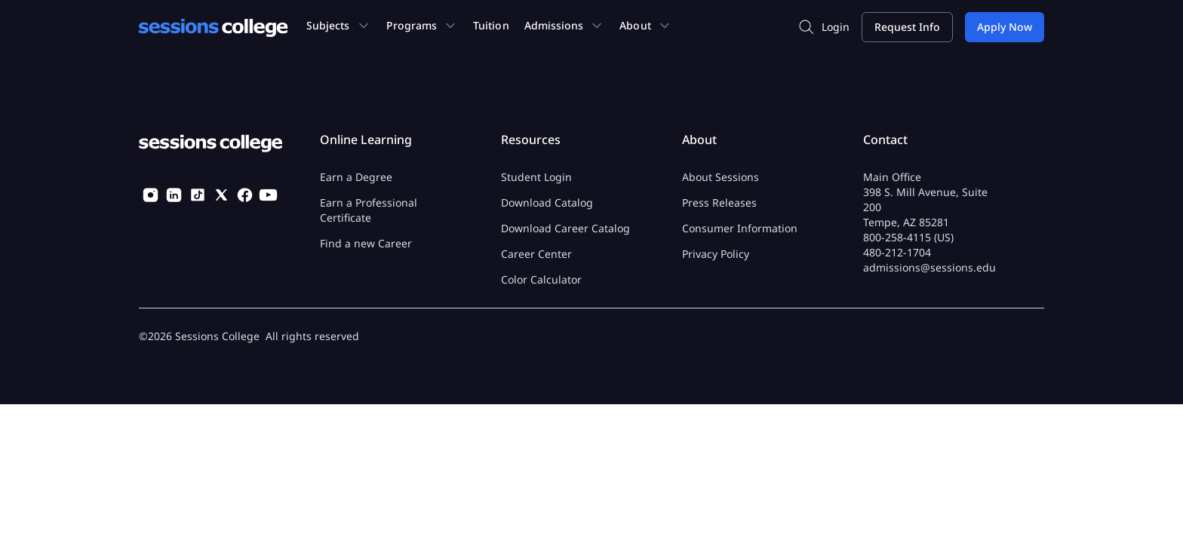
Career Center (536, 254)
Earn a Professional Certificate (368, 210)
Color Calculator (541, 279)
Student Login (536, 177)
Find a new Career (366, 243)
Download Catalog (547, 202)
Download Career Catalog (565, 228)
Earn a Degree (356, 177)
